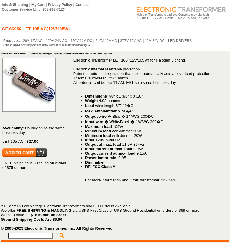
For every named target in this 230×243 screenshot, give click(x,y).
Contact (82, 5)
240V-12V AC (106, 41)
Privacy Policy (60, 5)
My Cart (38, 5)
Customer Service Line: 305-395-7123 (33, 9)
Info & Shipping (15, 5)
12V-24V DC (155, 41)
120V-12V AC (31, 41)
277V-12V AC (131, 41)
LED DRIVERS (180, 41)
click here (168, 180)
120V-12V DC (81, 41)
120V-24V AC (56, 41)
